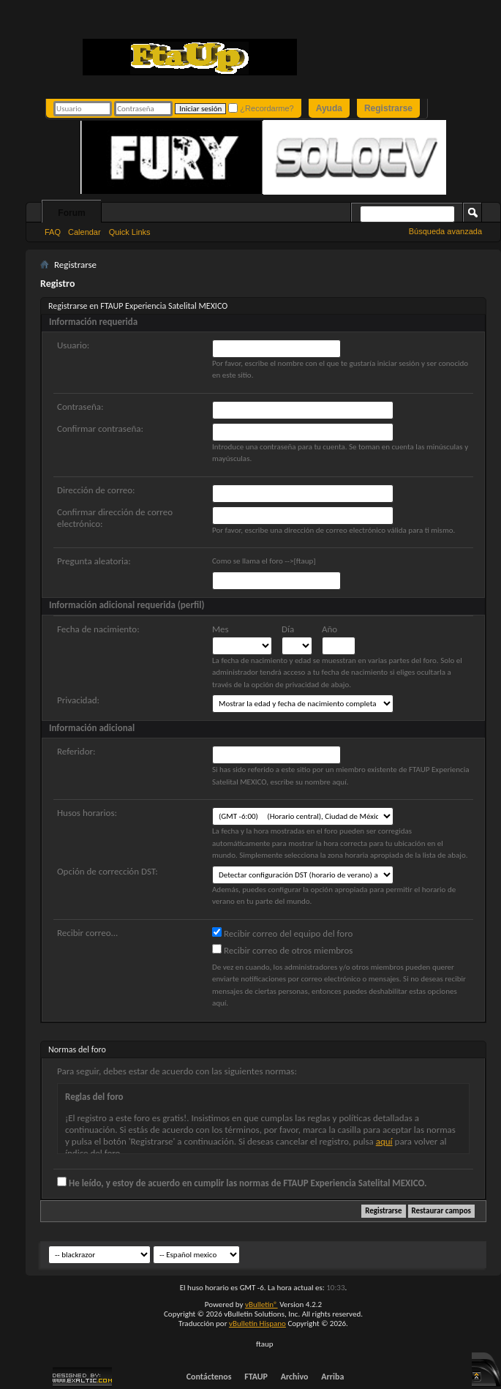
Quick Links (130, 232)
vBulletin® (261, 1304)
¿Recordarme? (260, 108)
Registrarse (388, 108)
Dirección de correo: (96, 489)
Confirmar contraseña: (100, 428)
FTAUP (256, 1376)
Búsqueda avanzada (445, 231)
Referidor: (76, 751)
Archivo (295, 1376)
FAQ (53, 232)
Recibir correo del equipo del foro (282, 933)
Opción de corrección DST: (107, 871)
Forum (71, 213)
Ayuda (329, 108)
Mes (220, 629)
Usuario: (73, 345)
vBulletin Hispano (257, 1323)
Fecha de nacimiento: (98, 629)
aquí (384, 1141)
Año (329, 629)
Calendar (84, 232)
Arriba (332, 1376)
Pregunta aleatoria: (94, 560)
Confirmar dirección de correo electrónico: (115, 517)
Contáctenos (209, 1376)
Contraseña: (80, 406)
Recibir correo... (87, 932)
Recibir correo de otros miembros (282, 950)
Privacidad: (78, 699)
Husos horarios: (87, 812)
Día (288, 629)
